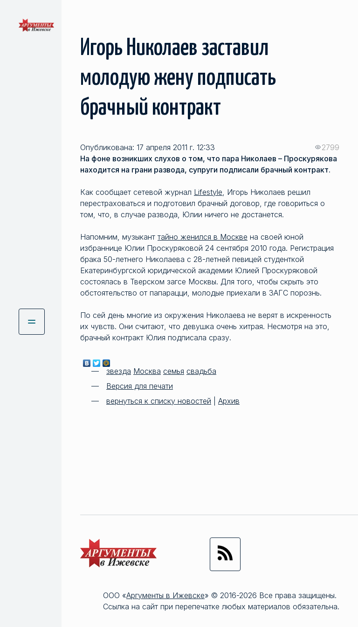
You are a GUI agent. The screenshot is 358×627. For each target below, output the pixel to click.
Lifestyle (208, 192)
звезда (118, 371)
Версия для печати (139, 386)
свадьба (201, 371)
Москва (147, 371)
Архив (229, 401)
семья (173, 371)
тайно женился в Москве (203, 236)
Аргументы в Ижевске (165, 595)
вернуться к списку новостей (158, 401)
